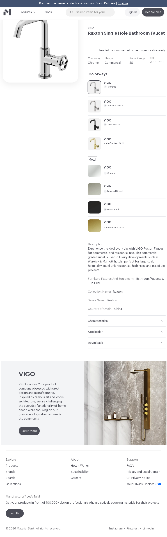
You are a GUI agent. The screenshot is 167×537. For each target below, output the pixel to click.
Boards (10, 478)
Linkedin (148, 528)
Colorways (98, 74)
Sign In (132, 12)
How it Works (80, 465)
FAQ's (130, 465)
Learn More (29, 431)
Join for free (153, 12)
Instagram (116, 528)
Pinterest (133, 528)
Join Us (14, 513)
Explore (123, 3)
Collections (13, 484)
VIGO (91, 28)
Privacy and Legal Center (143, 471)
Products (25, 12)
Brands (47, 12)
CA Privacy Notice (138, 478)
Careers (76, 478)
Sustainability (79, 471)
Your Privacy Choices (144, 484)
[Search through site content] (92, 12)
